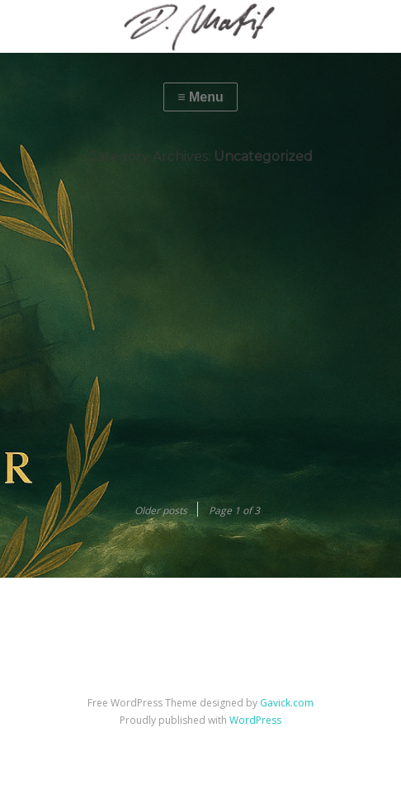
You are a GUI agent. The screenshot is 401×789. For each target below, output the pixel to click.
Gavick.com (287, 703)
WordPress (255, 720)
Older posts (160, 510)
